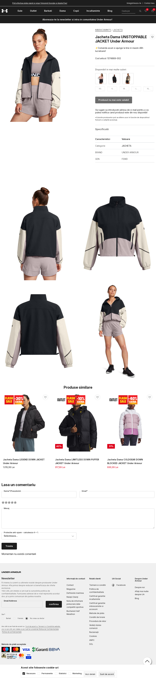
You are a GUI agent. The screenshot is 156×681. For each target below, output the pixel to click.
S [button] (112, 88)
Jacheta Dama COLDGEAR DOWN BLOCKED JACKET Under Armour (125, 461)
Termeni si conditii (97, 585)
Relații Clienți (72, 597)
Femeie (20, 618)
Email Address (10, 601)
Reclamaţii (94, 632)
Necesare (31, 673)
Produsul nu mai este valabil (113, 100)
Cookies (93, 636)
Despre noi (140, 587)
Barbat (8, 618)
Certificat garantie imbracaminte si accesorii (97, 606)
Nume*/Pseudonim (12, 491)
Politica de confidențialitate (11, 632)
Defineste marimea (75, 593)
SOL (91, 644)
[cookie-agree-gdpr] (107, 674)
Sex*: (3, 614)
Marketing (77, 673)
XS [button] (100, 88)
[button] (152, 48)
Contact (70, 585)
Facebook (121, 585)
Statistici (62, 673)
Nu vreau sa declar (37, 618)
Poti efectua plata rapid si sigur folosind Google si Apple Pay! (39, 3)
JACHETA (118, 30)
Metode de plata (96, 613)
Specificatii (102, 129)
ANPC (91, 640)
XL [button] (148, 88)
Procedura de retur (97, 621)
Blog (137, 598)
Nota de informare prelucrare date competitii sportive (75, 604)
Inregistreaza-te (134, 3)
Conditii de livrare (97, 617)
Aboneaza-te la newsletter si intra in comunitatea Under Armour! (77, 19)
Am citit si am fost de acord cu (31, 629)
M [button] (124, 88)
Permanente (47, 673)
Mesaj (6, 508)
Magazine (71, 589)
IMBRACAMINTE (103, 30)
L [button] (136, 88)
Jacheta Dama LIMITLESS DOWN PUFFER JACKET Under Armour (77, 461)
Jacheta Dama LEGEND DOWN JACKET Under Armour (24, 461)
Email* (85, 491)
